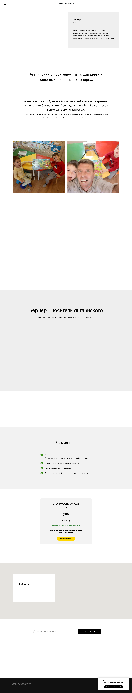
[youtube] (25, 584)
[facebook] (19, 584)
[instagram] (22, 584)
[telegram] (28, 584)
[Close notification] (128, 679)
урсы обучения (74, 525)
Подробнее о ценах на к (60, 525)
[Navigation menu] (5, 4)
